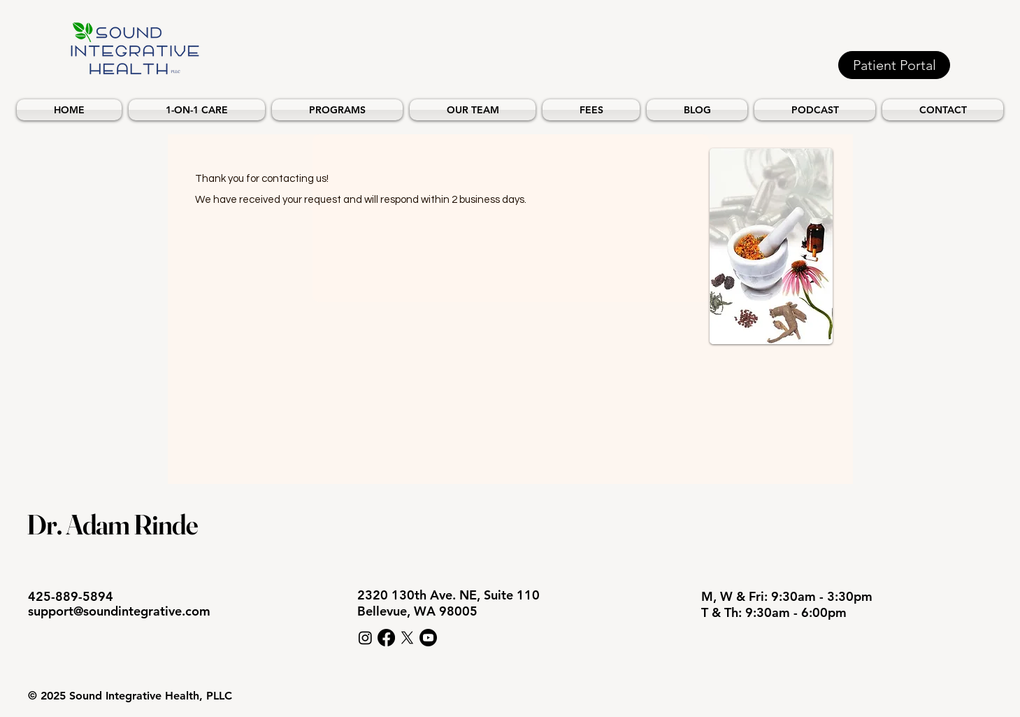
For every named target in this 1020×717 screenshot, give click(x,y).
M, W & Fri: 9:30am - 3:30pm (788, 596)
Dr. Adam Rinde (112, 524)
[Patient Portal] (894, 65)
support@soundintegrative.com (119, 611)
